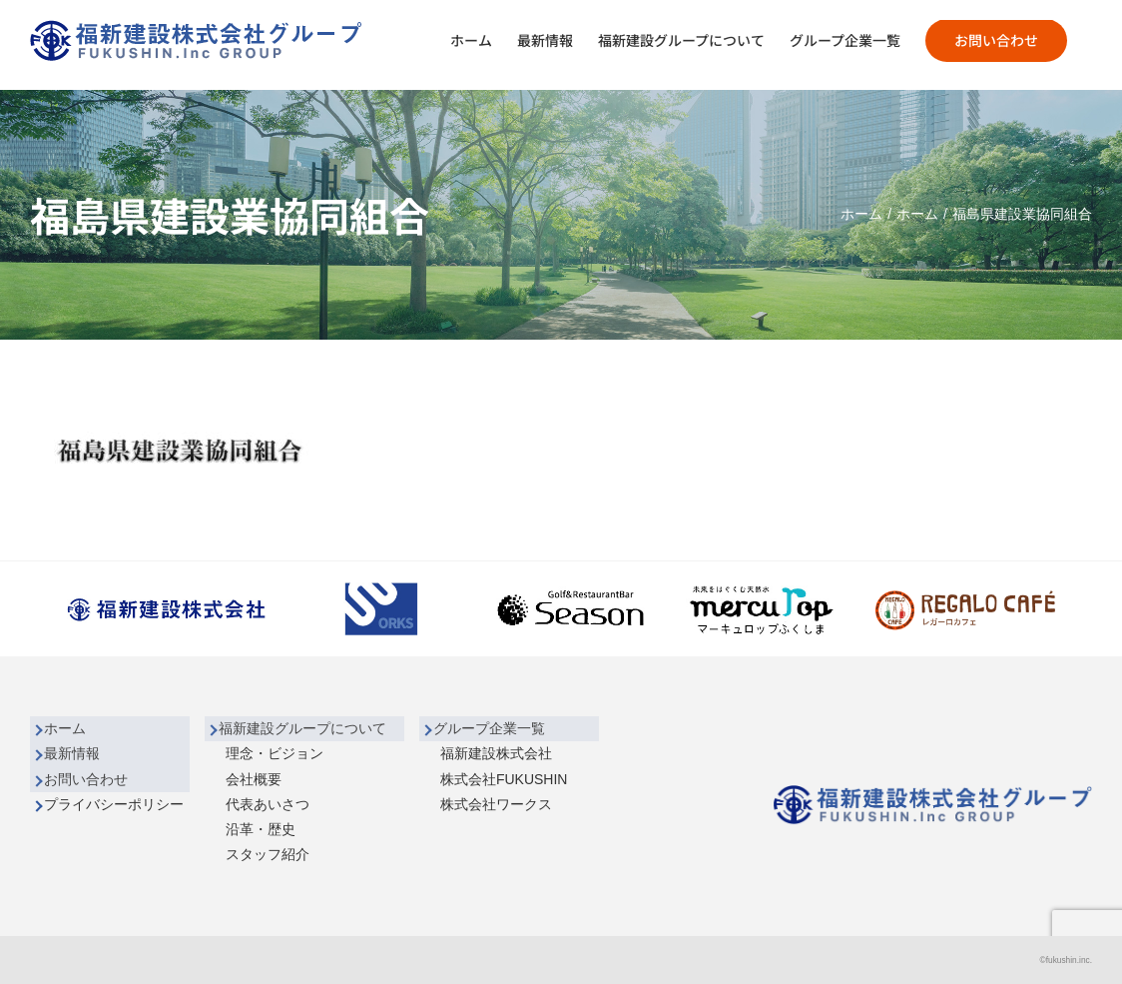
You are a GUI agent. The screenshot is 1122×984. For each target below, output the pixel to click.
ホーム (65, 728)
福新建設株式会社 (496, 753)
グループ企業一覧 (489, 728)
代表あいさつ (267, 804)
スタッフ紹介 (267, 854)
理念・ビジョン (274, 753)
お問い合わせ (86, 779)
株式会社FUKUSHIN (504, 779)
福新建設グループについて (302, 728)
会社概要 (253, 779)
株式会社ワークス (496, 804)
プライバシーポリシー (114, 804)
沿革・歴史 (260, 829)
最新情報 (72, 753)
